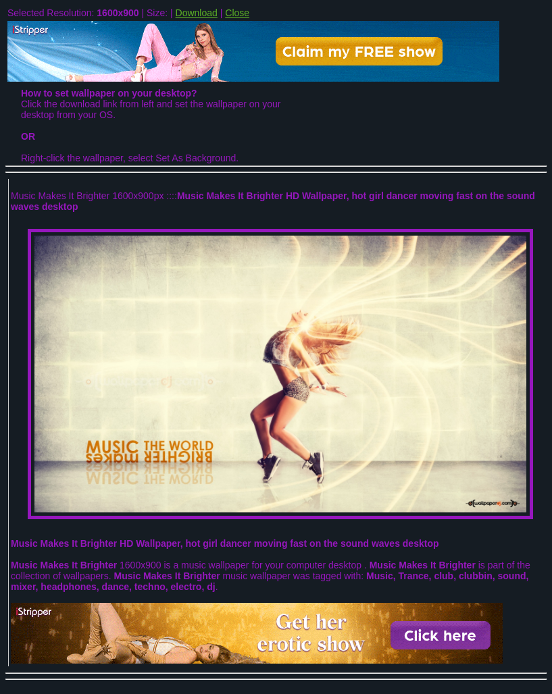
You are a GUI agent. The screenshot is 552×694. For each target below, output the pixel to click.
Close (237, 12)
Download (197, 12)
